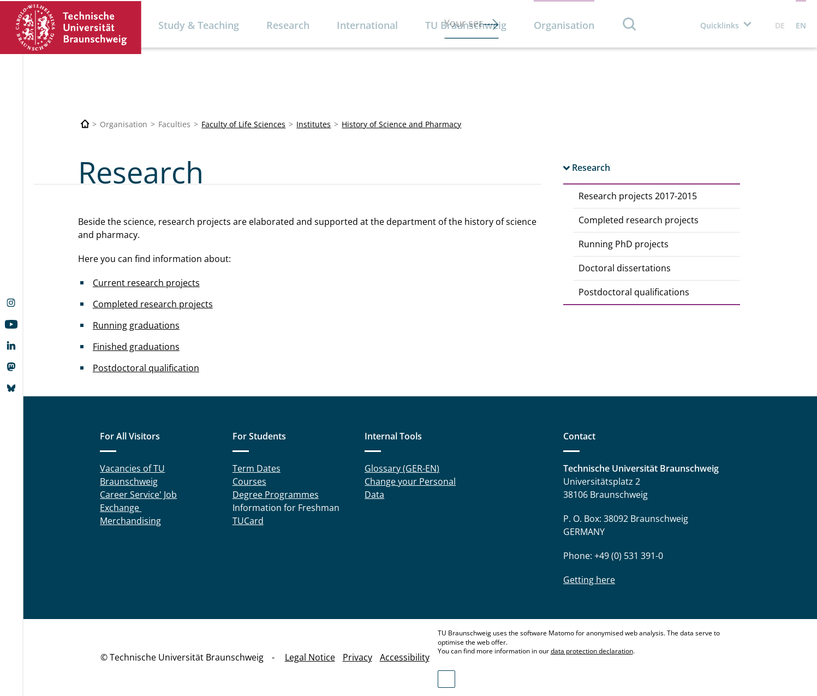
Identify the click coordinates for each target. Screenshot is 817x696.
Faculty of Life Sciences (243, 124)
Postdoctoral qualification (146, 368)
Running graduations (136, 325)
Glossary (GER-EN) (402, 468)
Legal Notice (310, 657)
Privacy (357, 657)
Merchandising (130, 521)
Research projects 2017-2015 (638, 196)
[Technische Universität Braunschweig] (85, 124)
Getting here (589, 580)
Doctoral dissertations (625, 268)
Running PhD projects (624, 244)
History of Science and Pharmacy (401, 124)
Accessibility (405, 657)
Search (630, 23)
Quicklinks (719, 25)
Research (287, 25)
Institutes (313, 124)
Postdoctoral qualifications (634, 292)
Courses (249, 481)
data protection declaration (592, 651)
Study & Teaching (198, 25)
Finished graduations (136, 347)
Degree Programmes (275, 495)
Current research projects (146, 283)
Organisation (564, 25)
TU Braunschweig (465, 25)
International (367, 25)
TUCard (248, 521)
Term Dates (256, 468)
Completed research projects (639, 220)
